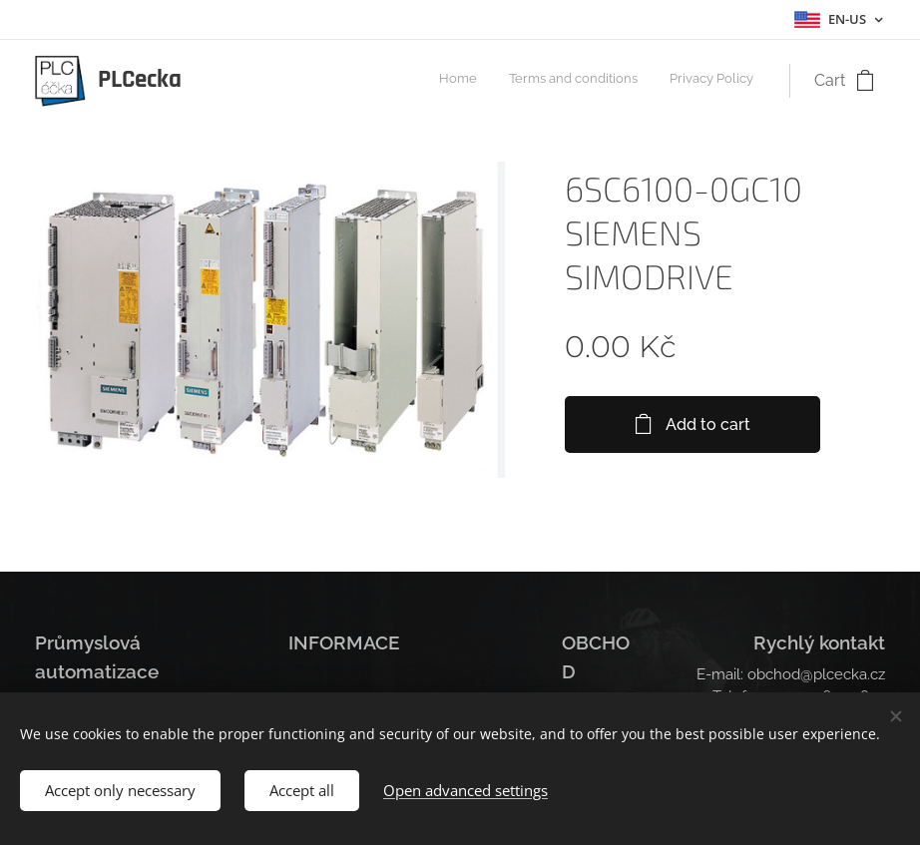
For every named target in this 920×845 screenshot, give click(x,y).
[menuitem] (695, 81)
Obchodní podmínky (358, 674)
